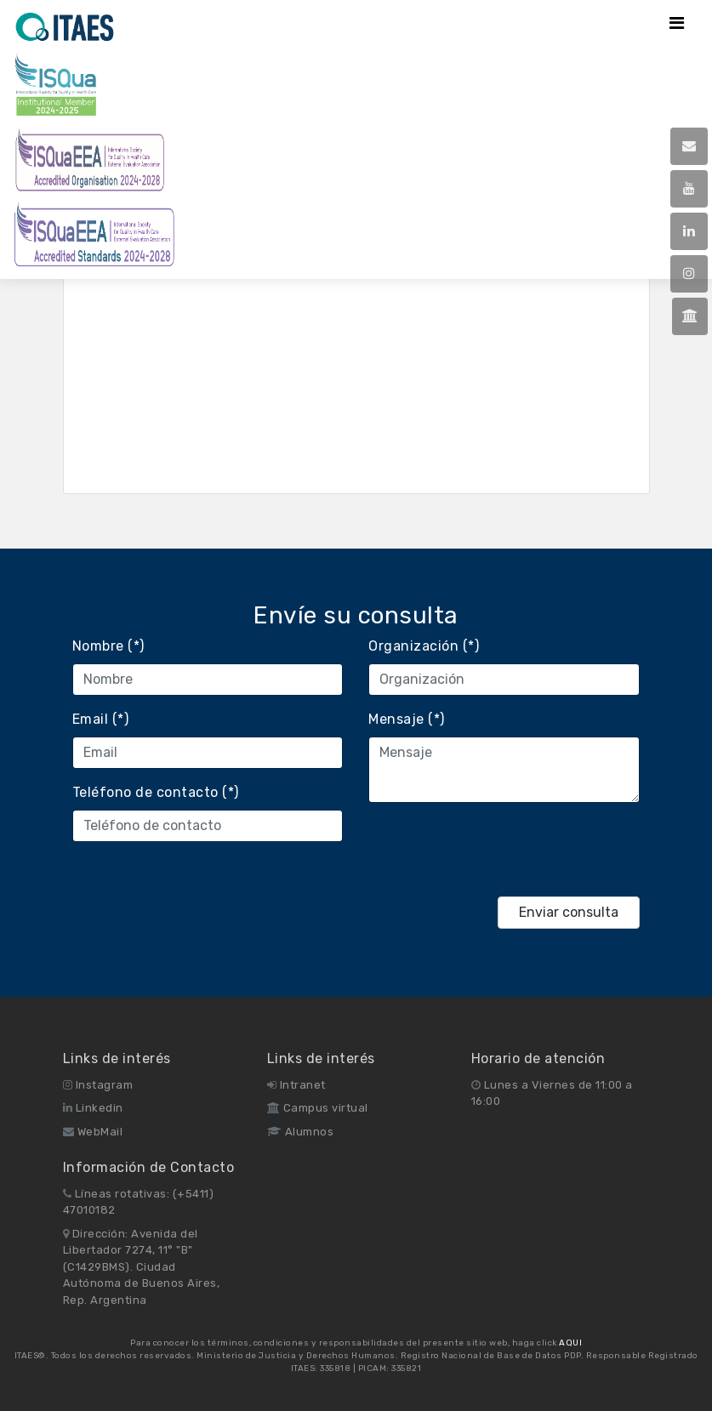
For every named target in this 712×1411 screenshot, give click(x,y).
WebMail (93, 1131)
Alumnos (300, 1131)
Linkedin (93, 1107)
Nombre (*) (108, 646)
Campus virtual (317, 1107)
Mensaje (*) (406, 719)
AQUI (570, 1343)
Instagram (98, 1084)
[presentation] (497, 849)
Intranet (296, 1084)
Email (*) (100, 719)
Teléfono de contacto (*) (155, 792)
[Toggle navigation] (676, 23)
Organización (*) (423, 646)
